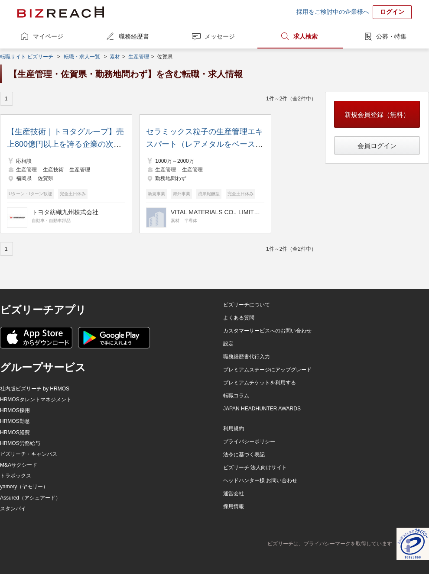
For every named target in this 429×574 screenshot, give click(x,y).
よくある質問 (238, 318)
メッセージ (220, 36)
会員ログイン (377, 145)
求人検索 (305, 36)
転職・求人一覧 (82, 57)
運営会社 (233, 493)
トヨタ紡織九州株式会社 (65, 212)
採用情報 (233, 506)
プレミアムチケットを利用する (259, 383)
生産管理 (138, 57)
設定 (228, 344)
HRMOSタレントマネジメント (36, 400)
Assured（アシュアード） (30, 498)
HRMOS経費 (15, 432)
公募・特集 (391, 36)
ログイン (392, 11)
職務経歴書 (134, 36)
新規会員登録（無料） (377, 114)
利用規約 (233, 429)
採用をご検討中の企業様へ (332, 11)
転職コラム (236, 396)
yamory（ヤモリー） (24, 487)
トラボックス (15, 476)
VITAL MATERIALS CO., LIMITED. (216, 212)
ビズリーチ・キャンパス (28, 454)
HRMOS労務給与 (20, 443)
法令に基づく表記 (244, 454)
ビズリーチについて (246, 305)
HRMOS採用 (15, 410)
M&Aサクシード (18, 465)
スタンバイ (13, 509)
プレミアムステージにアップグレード (267, 370)
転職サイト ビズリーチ (26, 57)
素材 (115, 57)
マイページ (48, 36)
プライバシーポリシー (249, 442)
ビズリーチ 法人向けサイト (255, 467)
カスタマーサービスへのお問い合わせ (267, 331)
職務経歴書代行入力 (246, 357)
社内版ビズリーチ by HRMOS (34, 389)
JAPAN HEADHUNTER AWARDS (262, 409)
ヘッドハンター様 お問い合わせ (260, 480)
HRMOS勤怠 (15, 421)
